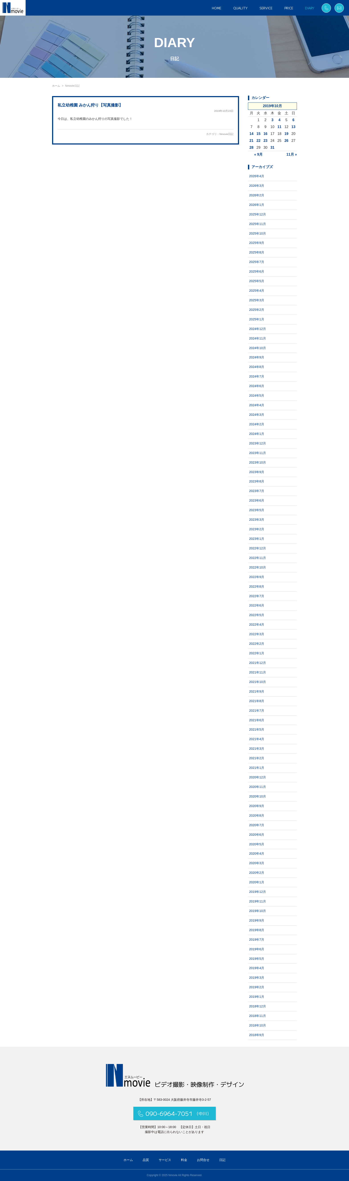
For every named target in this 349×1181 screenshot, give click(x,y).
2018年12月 (257, 1006)
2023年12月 (257, 443)
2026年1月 (256, 205)
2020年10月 (257, 796)
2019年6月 (256, 949)
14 (252, 134)
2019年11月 (257, 901)
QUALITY (240, 8)
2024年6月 (256, 386)
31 (272, 147)
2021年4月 (256, 739)
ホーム (56, 85)
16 (266, 134)
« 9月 (258, 154)
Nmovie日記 (226, 134)
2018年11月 (257, 1016)
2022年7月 (256, 596)
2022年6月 (256, 605)
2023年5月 (256, 510)
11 (280, 127)
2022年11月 (257, 558)
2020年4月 (256, 853)
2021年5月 (256, 729)
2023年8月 (256, 481)
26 (286, 141)
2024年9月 (256, 357)
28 (252, 147)
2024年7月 (256, 376)
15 (258, 134)
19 (286, 134)
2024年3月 (256, 414)
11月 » (291, 154)
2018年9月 (256, 1035)
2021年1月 (256, 767)
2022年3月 (256, 634)
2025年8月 (256, 252)
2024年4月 (256, 405)
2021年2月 (256, 758)
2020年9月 (256, 806)
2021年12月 (257, 663)
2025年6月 (256, 271)
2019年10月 (257, 911)
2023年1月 (256, 538)
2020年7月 (256, 825)
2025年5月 (256, 281)
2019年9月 (256, 920)
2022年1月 (256, 653)
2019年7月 (256, 939)
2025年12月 (257, 214)
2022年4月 (256, 624)
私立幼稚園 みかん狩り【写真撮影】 (90, 105)
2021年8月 (256, 701)
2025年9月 (256, 243)
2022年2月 (256, 643)
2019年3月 (256, 977)
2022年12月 (257, 548)
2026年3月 (256, 185)
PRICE (288, 8)
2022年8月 (256, 586)
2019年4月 (256, 968)
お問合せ (203, 1160)
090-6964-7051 (174, 1113)
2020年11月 (257, 787)
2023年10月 (257, 462)
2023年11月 (257, 453)
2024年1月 (256, 434)
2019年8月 (256, 930)
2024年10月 (257, 348)
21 (252, 141)
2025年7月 (256, 262)
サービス (165, 1160)
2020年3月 (256, 863)
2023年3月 (256, 519)
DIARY (309, 8)
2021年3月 (256, 748)
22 (258, 141)
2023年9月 (256, 472)
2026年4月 (256, 176)
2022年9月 (256, 577)
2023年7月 (256, 491)
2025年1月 (256, 319)
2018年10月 (257, 1025)
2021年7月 (256, 710)
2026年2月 (256, 195)
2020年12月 (257, 777)
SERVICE (266, 8)
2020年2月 (256, 872)
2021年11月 (257, 672)
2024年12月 (257, 329)
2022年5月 (256, 615)
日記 (222, 1160)
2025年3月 (256, 300)
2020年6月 (256, 834)
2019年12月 (257, 892)
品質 (146, 1160)
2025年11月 (257, 224)
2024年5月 (256, 395)
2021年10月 (257, 682)
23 (266, 141)
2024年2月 (256, 424)
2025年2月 (256, 309)
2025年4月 (256, 290)
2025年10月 (257, 233)
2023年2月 (256, 529)
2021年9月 (256, 691)
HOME (216, 8)
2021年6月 (256, 720)
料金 (184, 1160)
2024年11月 (257, 338)
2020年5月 (256, 844)
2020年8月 (256, 815)
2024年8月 (256, 367)
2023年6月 (256, 500)
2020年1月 (256, 882)
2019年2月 (256, 987)
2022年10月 (257, 567)
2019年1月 (256, 996)
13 (293, 127)
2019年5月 (256, 958)
